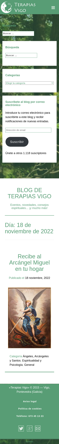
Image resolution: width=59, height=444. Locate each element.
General (29, 364)
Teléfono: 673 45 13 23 (30, 416)
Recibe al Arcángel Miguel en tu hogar (29, 262)
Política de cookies (30, 408)
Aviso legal (30, 401)
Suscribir (17, 142)
